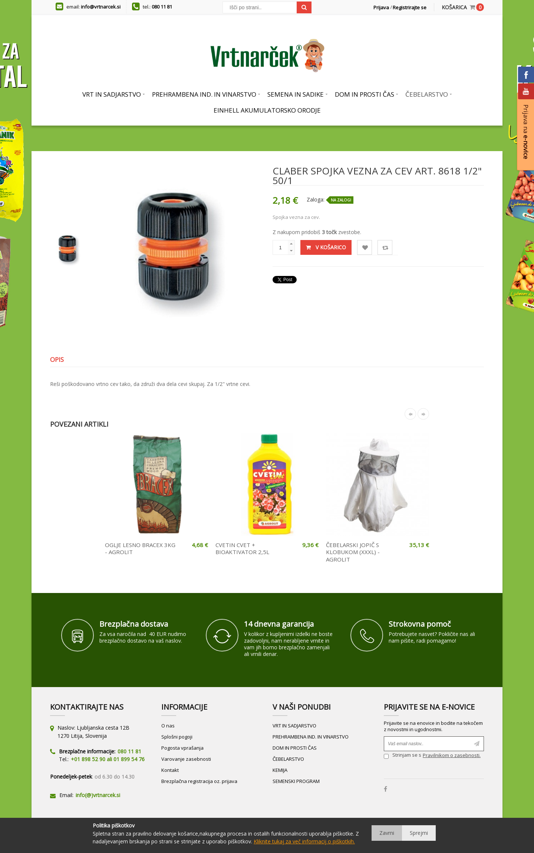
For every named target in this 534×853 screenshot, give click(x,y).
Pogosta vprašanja (182, 747)
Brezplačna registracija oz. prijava (199, 781)
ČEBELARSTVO (288, 759)
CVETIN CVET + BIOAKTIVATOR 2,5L (242, 548)
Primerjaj (385, 247)
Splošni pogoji (176, 736)
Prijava (381, 7)
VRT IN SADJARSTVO (294, 725)
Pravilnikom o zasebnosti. (452, 755)
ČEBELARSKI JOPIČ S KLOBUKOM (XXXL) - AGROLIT (353, 552)
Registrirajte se (409, 7)
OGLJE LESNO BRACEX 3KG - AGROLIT (140, 548)
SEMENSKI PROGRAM (296, 781)
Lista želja (364, 247)
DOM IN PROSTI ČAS (295, 747)
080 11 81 (162, 6)
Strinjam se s (402, 756)
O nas (168, 725)
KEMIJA (280, 770)
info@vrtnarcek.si (101, 6)
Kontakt (170, 770)
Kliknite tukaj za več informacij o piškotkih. (304, 841)
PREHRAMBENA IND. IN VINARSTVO (311, 736)
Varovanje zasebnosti (186, 759)
